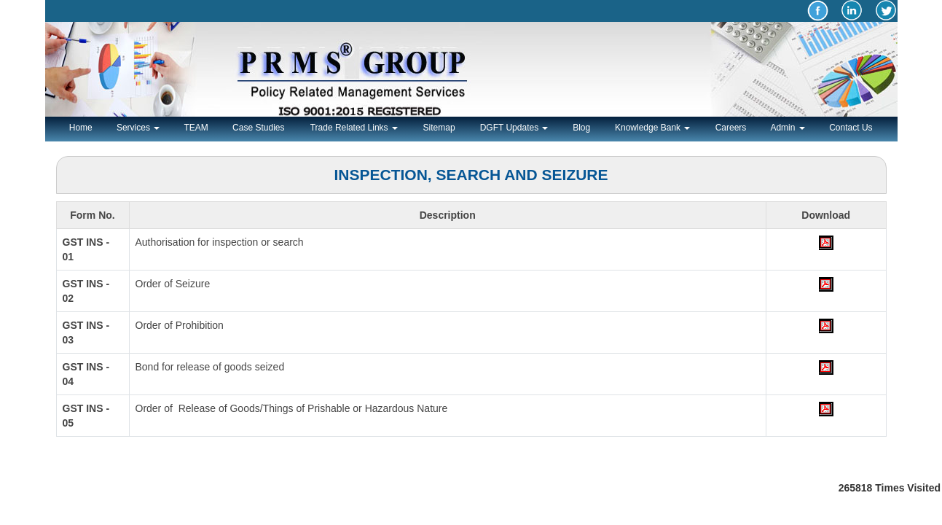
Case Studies (258, 127)
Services (138, 127)
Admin (787, 127)
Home (81, 127)
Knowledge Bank (652, 127)
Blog (581, 127)
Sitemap (439, 127)
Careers (731, 127)
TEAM (196, 127)
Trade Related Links (354, 127)
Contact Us (850, 127)
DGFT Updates (514, 127)
